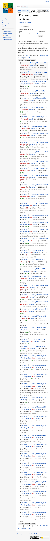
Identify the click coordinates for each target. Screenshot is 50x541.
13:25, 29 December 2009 (40, 161)
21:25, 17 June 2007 (38, 250)
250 (25, 58)
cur (22, 72)
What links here (7, 31)
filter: (40, 34)
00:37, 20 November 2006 (40, 285)
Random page (6, 23)
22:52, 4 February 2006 (39, 444)
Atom (6, 35)
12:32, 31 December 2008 (40, 203)
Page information (7, 39)
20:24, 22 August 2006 (39, 339)
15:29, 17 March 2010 (39, 91)
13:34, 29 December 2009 (40, 133)
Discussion (24, 6)
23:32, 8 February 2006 (39, 384)
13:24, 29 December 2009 (40, 168)
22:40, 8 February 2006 (39, 397)
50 (19, 58)
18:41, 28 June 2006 (38, 346)
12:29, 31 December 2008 (40, 215)
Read (19, 10)
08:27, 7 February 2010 (39, 117)
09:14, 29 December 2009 (40, 194)
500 (29, 58)
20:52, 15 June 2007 (38, 259)
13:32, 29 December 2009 (40, 142)
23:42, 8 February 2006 (39, 356)
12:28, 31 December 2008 (40, 222)
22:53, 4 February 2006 (39, 416)
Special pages (7, 37)
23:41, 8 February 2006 (39, 365)
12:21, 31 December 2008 (40, 238)
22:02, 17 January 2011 (39, 81)
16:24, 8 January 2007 (39, 276)
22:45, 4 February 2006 (39, 503)
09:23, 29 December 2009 (40, 175)
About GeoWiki (29, 533)
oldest (26, 55)
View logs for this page (25, 22)
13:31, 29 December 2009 (40, 152)
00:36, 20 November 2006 (40, 295)
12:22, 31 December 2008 (40, 229)
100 (22, 58)
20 (47, 55)
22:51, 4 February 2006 (39, 454)
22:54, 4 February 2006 (39, 407)
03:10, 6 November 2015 (39, 63)
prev (25, 63)
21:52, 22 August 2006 (39, 328)
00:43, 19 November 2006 (40, 309)
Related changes (7, 33)
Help (46, 11)
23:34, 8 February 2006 (39, 374)
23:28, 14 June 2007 (38, 269)
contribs (32, 65)
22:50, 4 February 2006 (39, 472)
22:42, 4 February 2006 (39, 512)
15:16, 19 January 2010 (39, 126)
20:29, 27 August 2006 (39, 316)
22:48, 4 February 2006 (39, 482)
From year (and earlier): (26, 29)
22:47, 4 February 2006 (39, 491)
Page (18, 6)
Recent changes (6, 21)
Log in (47, 1)
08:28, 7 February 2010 (39, 98)
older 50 (42, 55)
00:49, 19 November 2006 (40, 302)
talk (28, 65)
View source (25, 10)
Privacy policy (20, 533)
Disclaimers (37, 533)
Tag (38, 34)
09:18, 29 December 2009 (40, 185)
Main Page (5, 19)
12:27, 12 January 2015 (39, 72)
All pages (4, 25)
